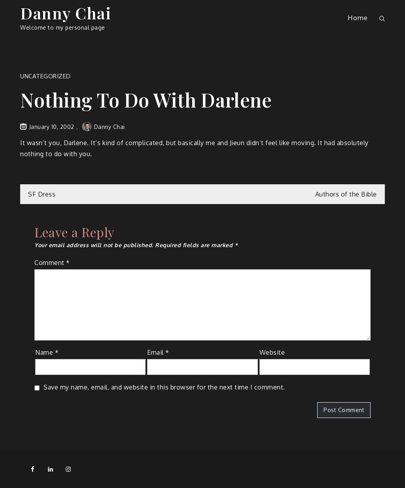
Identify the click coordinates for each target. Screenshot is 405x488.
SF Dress (41, 194)
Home (357, 17)
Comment (52, 263)
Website (272, 352)
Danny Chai (65, 12)
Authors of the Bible (346, 194)
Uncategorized (45, 76)
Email (158, 352)
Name (47, 352)
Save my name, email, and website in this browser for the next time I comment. (164, 387)
